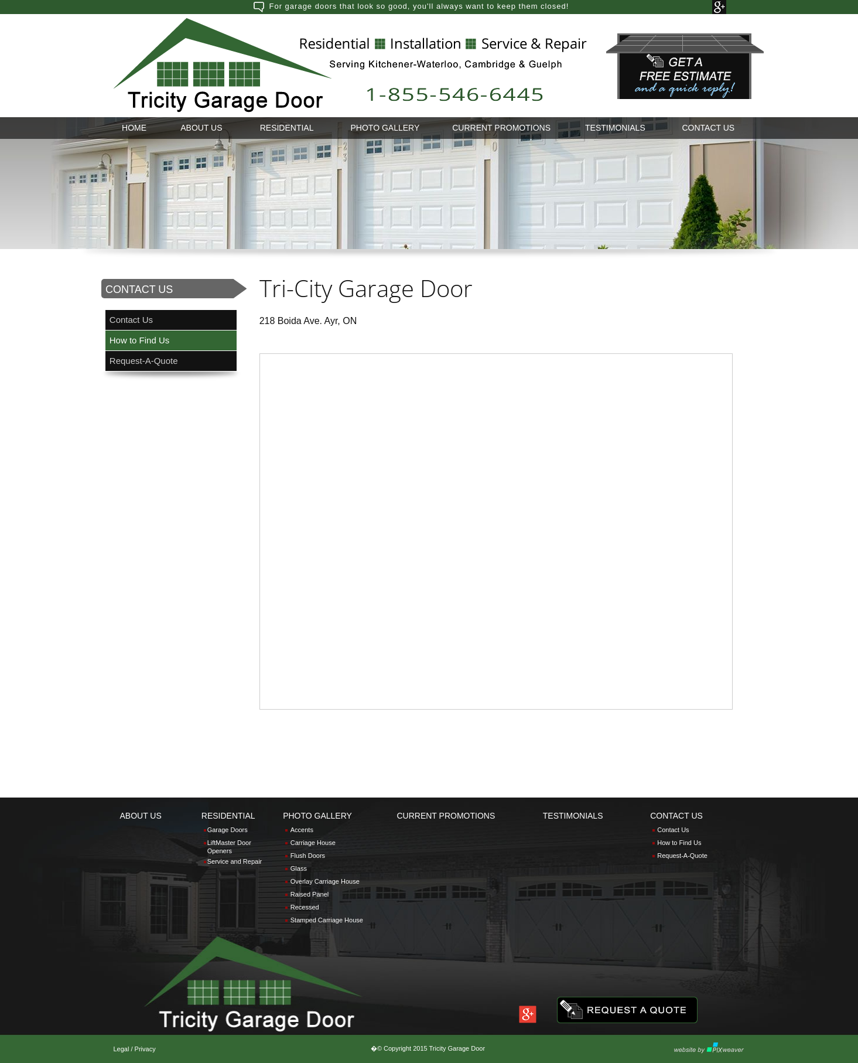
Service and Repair (234, 861)
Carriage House (313, 842)
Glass (298, 868)
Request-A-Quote (144, 361)
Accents (301, 829)
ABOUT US (201, 127)
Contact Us (131, 320)
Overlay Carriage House (325, 881)
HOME (134, 127)
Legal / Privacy (135, 1048)
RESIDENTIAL (287, 127)
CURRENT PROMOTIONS (501, 127)
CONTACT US (708, 127)
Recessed (304, 907)
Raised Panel (309, 894)
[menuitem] (134, 128)
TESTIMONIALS (615, 127)
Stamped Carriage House (326, 920)
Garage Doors (227, 829)
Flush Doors (307, 855)
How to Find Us (140, 340)
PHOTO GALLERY (385, 127)
